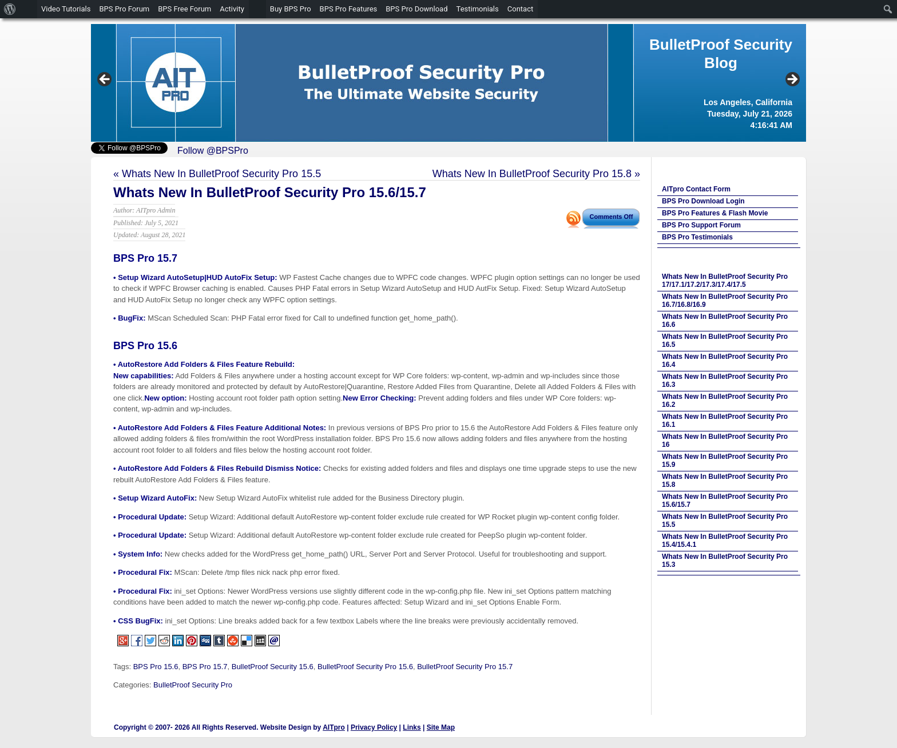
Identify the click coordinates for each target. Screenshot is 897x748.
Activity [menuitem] (232, 9)
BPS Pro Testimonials (697, 237)
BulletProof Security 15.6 (272, 666)
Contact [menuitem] (520, 9)
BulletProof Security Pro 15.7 (465, 666)
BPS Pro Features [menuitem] (349, 9)
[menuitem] (10, 9)
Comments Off (611, 216)
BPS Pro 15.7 (205, 666)
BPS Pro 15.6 (155, 666)
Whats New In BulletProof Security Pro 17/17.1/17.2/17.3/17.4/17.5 (725, 281)
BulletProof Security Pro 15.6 (365, 666)
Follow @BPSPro (212, 150)
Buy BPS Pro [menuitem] (290, 9)
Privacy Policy (374, 727)
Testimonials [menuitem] (478, 9)
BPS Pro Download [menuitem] (416, 9)
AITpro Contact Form (696, 189)
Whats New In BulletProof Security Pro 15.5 (221, 173)
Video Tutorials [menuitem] (65, 9)
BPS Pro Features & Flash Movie (715, 213)
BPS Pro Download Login (703, 201)
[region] (448, 83)
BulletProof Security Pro (192, 685)
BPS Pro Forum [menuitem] (124, 9)
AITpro (334, 727)
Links (411, 727)
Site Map (441, 727)
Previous (105, 80)
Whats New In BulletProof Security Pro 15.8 (532, 173)
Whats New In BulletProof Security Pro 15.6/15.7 (269, 192)
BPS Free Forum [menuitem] (184, 9)
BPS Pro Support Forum (701, 225)
